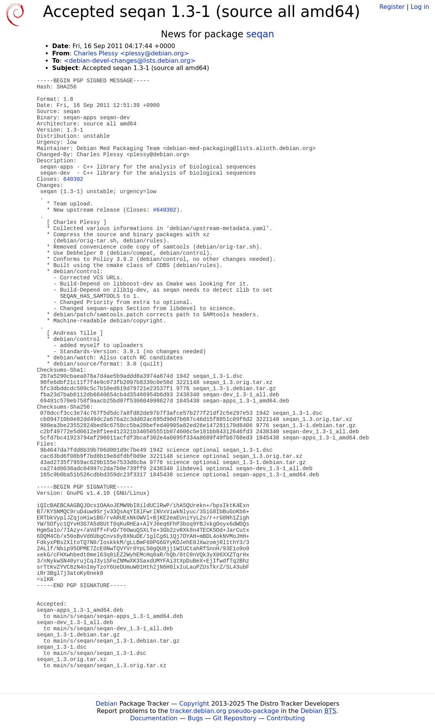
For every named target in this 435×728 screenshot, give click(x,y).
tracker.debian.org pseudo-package (224, 711)
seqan (260, 34)
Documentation (153, 718)
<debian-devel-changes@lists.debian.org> (130, 60)
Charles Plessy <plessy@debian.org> (131, 53)
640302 (73, 179)
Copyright (194, 703)
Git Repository (235, 718)
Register (392, 6)
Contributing (286, 718)
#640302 (164, 210)
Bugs (195, 718)
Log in (420, 6)
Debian (107, 703)
